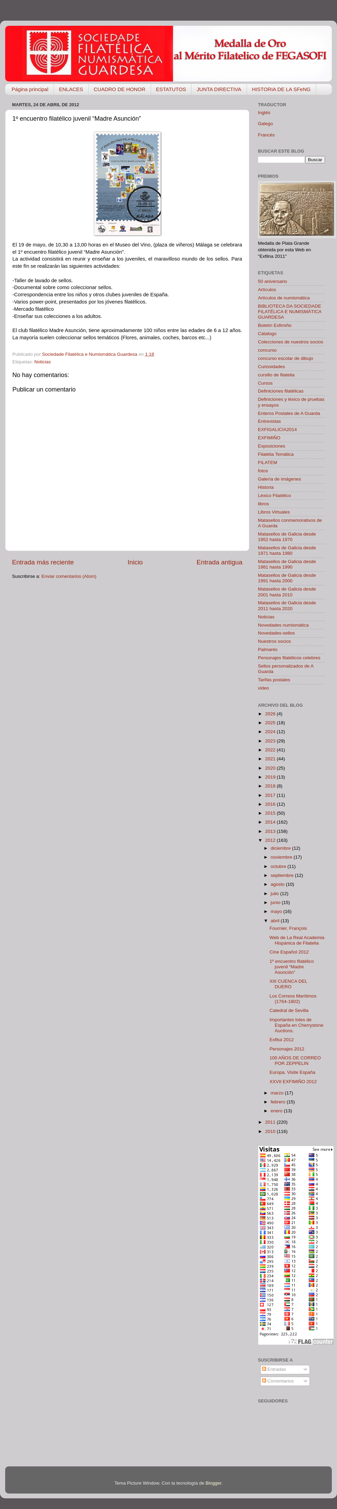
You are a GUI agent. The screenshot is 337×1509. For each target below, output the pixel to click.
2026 (271, 713)
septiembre (283, 875)
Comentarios (278, 1381)
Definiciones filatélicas (281, 391)
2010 (271, 1131)
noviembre (282, 857)
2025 (271, 722)
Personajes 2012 (287, 1048)
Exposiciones (271, 446)
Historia (266, 487)
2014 (271, 822)
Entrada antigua (219, 562)
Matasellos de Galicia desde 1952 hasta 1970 (287, 536)
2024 (271, 731)
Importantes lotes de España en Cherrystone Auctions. (297, 1025)
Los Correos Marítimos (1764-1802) (293, 998)
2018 (271, 786)
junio (276, 902)
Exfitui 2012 (282, 1039)
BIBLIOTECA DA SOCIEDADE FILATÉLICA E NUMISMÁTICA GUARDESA (289, 312)
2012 (271, 840)
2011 (271, 1122)
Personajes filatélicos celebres (289, 657)
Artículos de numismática (284, 297)
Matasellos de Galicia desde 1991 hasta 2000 (287, 578)
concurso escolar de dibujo (285, 358)
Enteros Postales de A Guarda (289, 413)
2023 (271, 741)
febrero (279, 1101)
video (263, 688)
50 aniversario (272, 281)
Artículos (267, 289)
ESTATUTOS (171, 89)
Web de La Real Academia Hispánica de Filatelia (297, 940)
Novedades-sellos (276, 633)
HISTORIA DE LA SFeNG (281, 89)
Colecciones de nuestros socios (290, 341)
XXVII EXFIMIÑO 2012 (293, 1081)
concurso (267, 350)
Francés (266, 134)
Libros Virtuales (274, 512)
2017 (271, 795)
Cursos (265, 383)
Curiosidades (271, 366)
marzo (278, 1092)
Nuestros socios (274, 641)
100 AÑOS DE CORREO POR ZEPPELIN (295, 1060)
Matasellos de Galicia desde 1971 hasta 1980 (287, 550)
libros (263, 503)
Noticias (42, 361)
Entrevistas (269, 421)
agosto (278, 884)
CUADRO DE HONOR (119, 89)
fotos (263, 470)
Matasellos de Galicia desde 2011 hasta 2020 (287, 605)
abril (276, 920)
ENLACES (71, 89)
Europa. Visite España (292, 1072)
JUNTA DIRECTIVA (219, 89)
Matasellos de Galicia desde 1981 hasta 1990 (287, 564)
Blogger (213, 1483)
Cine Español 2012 (289, 952)
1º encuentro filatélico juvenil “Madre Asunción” (292, 967)
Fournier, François (288, 928)
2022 (271, 749)
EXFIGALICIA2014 (277, 429)
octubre (279, 866)
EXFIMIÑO (269, 437)
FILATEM (267, 462)
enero (277, 1110)
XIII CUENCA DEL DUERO (288, 984)
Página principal (30, 89)
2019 (271, 777)
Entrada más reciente (43, 562)
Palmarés (268, 649)
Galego (265, 123)
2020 (271, 768)
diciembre (281, 848)
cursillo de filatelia (276, 374)
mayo (277, 911)
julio (275, 893)
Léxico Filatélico (274, 495)
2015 (271, 813)
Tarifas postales (274, 679)
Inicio (135, 562)
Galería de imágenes (279, 479)
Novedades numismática (283, 625)
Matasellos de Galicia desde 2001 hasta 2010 (287, 591)
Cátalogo (267, 333)
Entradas (274, 1369)
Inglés (264, 112)
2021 (271, 758)
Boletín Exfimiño (275, 325)
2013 (271, 831)
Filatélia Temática (276, 454)
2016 (271, 804)
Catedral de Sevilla (289, 1010)
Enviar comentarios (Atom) (69, 576)
